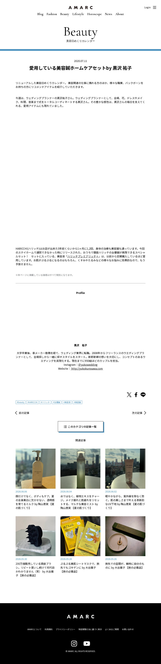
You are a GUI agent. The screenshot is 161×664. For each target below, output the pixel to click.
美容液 (68, 402)
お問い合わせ (128, 629)
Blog (40, 14)
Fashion (52, 14)
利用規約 (48, 629)
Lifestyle (78, 14)
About (119, 14)
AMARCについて (34, 629)
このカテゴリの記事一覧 (82, 427)
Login (147, 7)
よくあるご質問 (112, 629)
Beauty (64, 14)
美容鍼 (78, 402)
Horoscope (94, 14)
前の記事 (24, 413)
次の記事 (137, 413)
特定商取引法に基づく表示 (90, 629)
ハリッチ (46, 402)
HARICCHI (33, 402)
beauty (21, 402)
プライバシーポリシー (65, 629)
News (108, 14)
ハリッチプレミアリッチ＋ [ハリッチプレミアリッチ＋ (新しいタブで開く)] (83, 256)
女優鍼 (57, 402)
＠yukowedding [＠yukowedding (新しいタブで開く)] (87, 365)
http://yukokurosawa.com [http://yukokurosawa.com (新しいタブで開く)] (87, 368)
